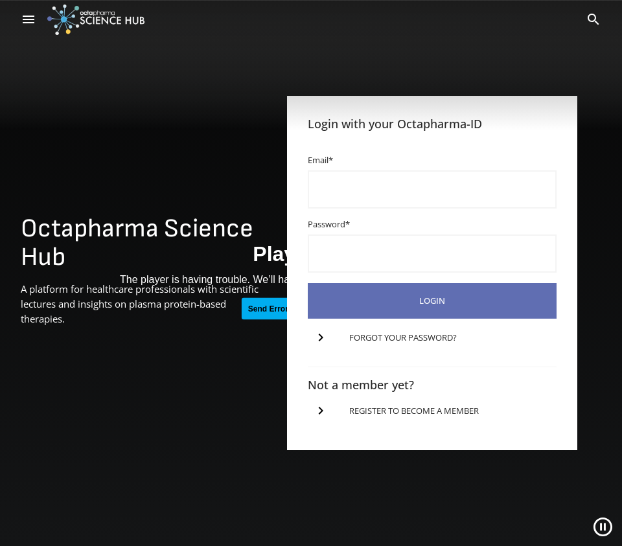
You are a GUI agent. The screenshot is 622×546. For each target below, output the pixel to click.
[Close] (603, 527)
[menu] (28, 19)
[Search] (593, 19)
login (432, 300)
